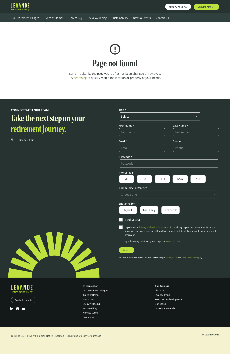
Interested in (126, 172)
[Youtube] (23, 309)
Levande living (162, 294)
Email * (123, 141)
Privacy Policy (171, 257)
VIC (126, 179)
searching (80, 78)
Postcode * (125, 157)
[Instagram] (17, 309)
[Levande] (20, 10)
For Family (149, 210)
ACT (198, 179)
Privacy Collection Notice (152, 227)
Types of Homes (54, 18)
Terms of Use (173, 241)
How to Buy (75, 18)
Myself (128, 210)
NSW (180, 179)
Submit (126, 250)
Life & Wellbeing (97, 18)
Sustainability (120, 18)
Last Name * (180, 125)
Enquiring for (127, 203)
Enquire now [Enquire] (206, 6)
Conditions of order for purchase (84, 335)
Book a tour (129, 220)
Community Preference (133, 188)
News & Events (142, 18)
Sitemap (59, 335)
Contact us (162, 18)
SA (144, 179)
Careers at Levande (165, 308)
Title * (122, 110)
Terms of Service (189, 257)
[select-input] (160, 116)
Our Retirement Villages (25, 18)
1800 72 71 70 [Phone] (178, 6)
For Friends (170, 210)
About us (159, 290)
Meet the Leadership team (169, 299)
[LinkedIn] (12, 309)
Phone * (178, 141)
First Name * (126, 125)
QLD (162, 179)
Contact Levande (23, 300)
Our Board (160, 303)
